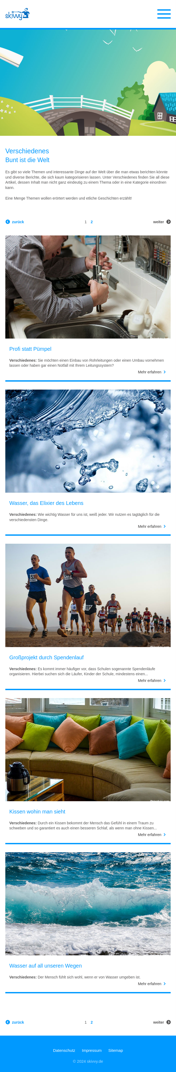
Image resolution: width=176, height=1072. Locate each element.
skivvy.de (95, 1061)
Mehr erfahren (149, 372)
